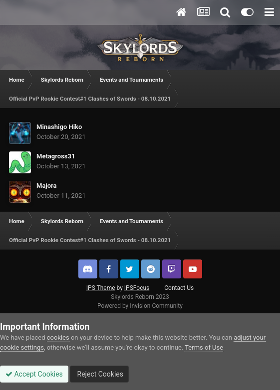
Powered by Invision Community (140, 305)
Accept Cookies (34, 374)
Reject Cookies (99, 374)
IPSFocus (136, 287)
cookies (58, 337)
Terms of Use (204, 347)
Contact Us (179, 287)
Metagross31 (55, 156)
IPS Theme (100, 287)
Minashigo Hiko (59, 126)
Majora (46, 185)
